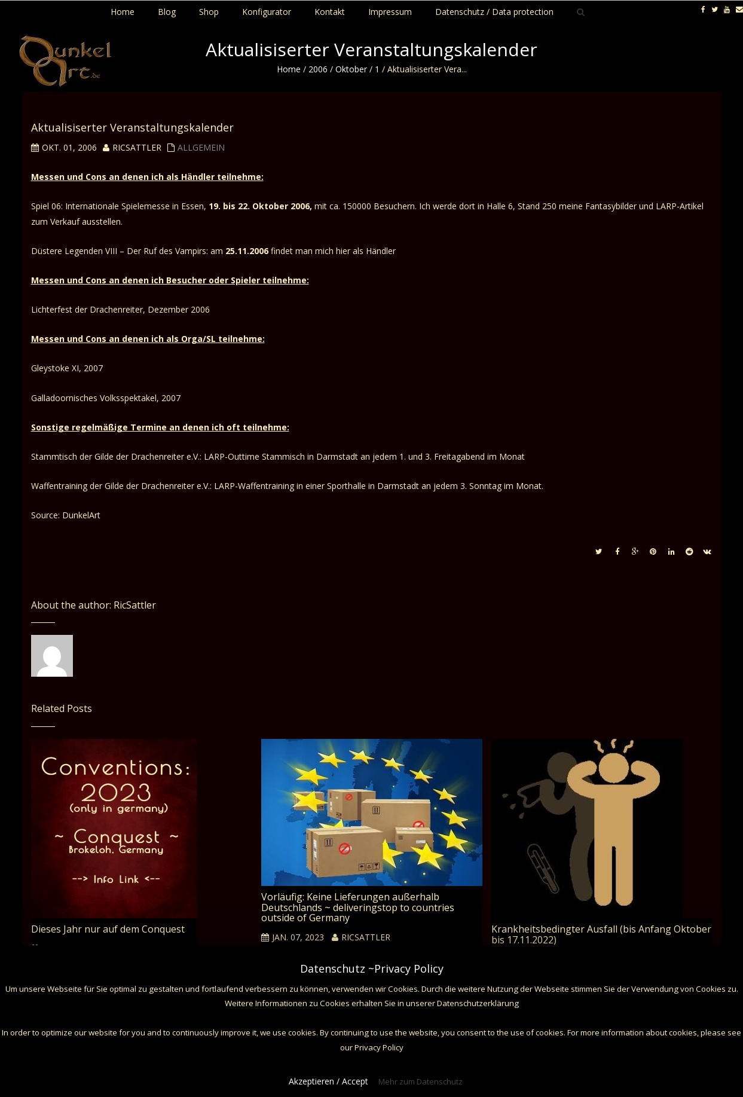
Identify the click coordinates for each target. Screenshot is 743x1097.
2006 (318, 69)
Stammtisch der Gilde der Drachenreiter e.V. (115, 456)
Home (289, 69)
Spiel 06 (46, 206)
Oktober (351, 69)
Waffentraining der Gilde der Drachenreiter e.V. (120, 485)
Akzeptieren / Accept (328, 1081)
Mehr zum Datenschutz (420, 1081)
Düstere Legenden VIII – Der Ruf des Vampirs (118, 250)
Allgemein (201, 147)
